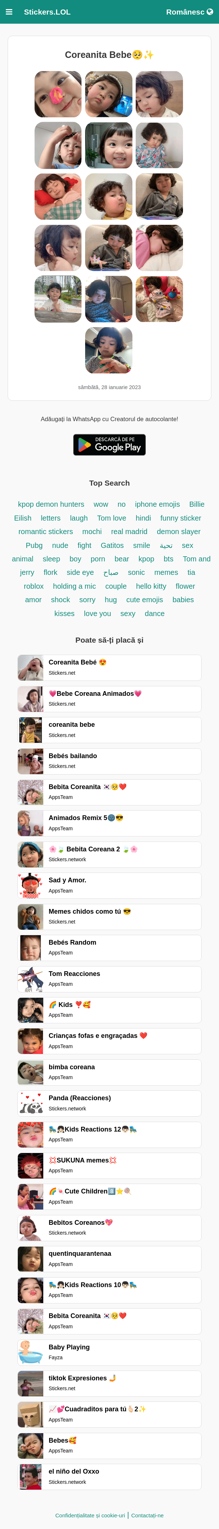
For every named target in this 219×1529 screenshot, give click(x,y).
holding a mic (74, 586)
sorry (88, 600)
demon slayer (178, 532)
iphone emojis (158, 504)
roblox (34, 586)
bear (122, 559)
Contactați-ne (147, 1515)
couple (117, 586)
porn (98, 559)
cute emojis (144, 600)
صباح (111, 572)
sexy (127, 613)
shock (61, 600)
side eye (80, 572)
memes (166, 572)
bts (169, 559)
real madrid (129, 532)
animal (22, 559)
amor (33, 600)
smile (141, 545)
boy (75, 559)
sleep (51, 559)
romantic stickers (47, 532)
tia (191, 572)
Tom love (111, 518)
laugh (79, 518)
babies (183, 600)
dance (155, 613)
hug (111, 600)
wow (100, 504)
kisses (64, 613)
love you (97, 613)
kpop (146, 559)
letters (50, 518)
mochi (91, 532)
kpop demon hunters (52, 504)
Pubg (34, 545)
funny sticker (180, 518)
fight (84, 545)
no (122, 504)
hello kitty (151, 586)
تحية (167, 545)
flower (185, 586)
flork (50, 572)
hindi (143, 518)
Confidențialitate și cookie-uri (90, 1515)
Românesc (189, 12)
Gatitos (112, 545)
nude (61, 545)
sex (187, 545)
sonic (136, 572)
